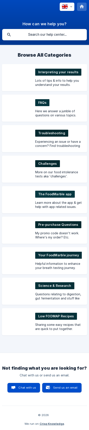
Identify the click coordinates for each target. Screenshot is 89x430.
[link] (44, 77)
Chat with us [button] (27, 387)
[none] (67, 7)
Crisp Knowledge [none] (52, 423)
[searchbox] (44, 34)
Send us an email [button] (65, 387)
